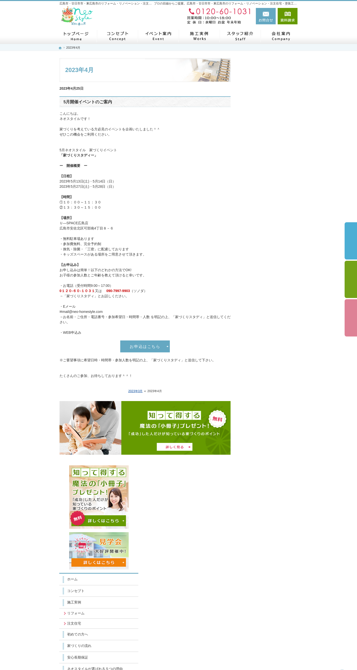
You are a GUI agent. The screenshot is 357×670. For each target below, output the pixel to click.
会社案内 (253, 363)
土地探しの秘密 (258, 316)
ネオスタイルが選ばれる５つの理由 (270, 264)
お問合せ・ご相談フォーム (268, 634)
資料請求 (288, 16)
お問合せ (266, 16)
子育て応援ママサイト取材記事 (270, 339)
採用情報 (253, 420)
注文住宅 (253, 216)
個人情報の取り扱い (261, 467)
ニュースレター (258, 374)
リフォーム (254, 206)
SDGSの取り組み (259, 351)
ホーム (251, 172)
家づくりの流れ (258, 238)
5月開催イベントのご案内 (87, 102)
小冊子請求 (254, 455)
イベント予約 (351, 241)
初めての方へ (256, 227)
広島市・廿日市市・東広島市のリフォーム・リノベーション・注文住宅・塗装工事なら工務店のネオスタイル (198, 657)
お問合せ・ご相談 (260, 432)
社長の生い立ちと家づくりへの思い (270, 279)
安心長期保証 (256, 250)
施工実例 (253, 195)
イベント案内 (256, 409)
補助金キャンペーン (261, 305)
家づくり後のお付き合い (265, 328)
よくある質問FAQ (260, 293)
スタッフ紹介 (256, 397)
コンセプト (254, 184)
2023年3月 (135, 391)
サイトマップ (256, 478)
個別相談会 (351, 279)
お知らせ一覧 (256, 444)
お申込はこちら (145, 346)
